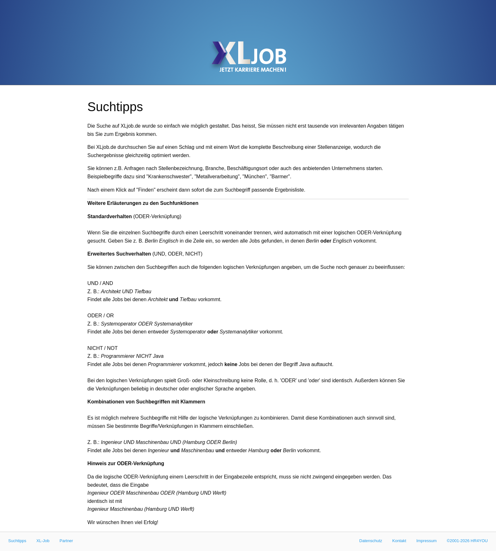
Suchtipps (17, 540)
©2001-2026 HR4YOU (467, 540)
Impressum (426, 540)
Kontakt (399, 540)
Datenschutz (370, 540)
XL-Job (42, 540)
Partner (66, 540)
